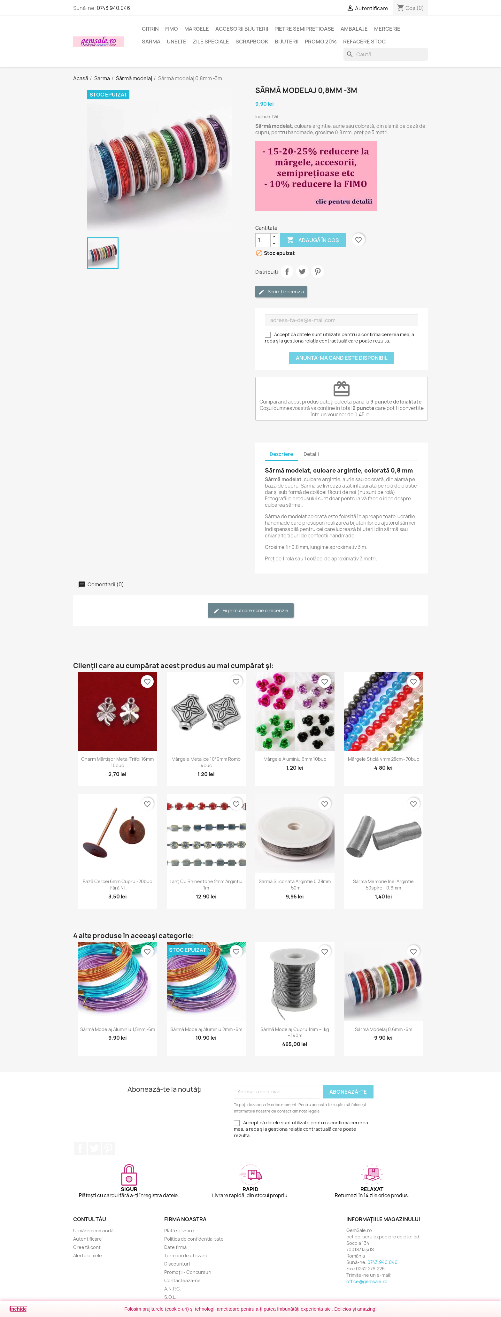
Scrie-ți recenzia (281, 292)
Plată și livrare (179, 1231)
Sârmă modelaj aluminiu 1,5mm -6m (117, 1029)
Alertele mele (87, 1255)
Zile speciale (211, 41)
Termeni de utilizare (185, 1255)
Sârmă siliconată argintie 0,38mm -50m (295, 884)
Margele (196, 28)
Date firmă (175, 1247)
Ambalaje (354, 28)
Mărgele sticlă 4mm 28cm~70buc (383, 759)
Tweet (302, 271)
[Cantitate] (263, 240)
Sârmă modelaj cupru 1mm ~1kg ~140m (294, 1032)
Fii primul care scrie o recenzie (250, 610)
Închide (18, 1309)
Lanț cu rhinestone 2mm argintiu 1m (206, 884)
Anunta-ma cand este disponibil (342, 357)
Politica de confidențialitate (194, 1239)
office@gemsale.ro (367, 1281)
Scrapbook (251, 41)
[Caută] (385, 54)
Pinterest (317, 271)
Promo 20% (321, 41)
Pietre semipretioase (304, 28)
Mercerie (387, 28)
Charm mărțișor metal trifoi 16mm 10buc (117, 762)
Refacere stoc (364, 41)
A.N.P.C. (172, 1289)
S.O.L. (170, 1297)
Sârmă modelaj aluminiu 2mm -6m (206, 1029)
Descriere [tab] (281, 454)
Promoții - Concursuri (187, 1272)
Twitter (94, 1148)
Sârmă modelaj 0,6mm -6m (383, 1029)
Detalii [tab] (311, 454)
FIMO (171, 28)
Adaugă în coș (313, 240)
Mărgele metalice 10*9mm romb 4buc (206, 762)
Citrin (150, 28)
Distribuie (287, 271)
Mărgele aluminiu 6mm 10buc (295, 759)
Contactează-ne (182, 1280)
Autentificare (87, 1239)
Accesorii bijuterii (241, 28)
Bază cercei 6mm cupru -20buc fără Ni (117, 884)
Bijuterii (286, 41)
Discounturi (177, 1264)
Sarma (151, 41)
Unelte (176, 41)
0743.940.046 (113, 8)
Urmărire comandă (93, 1231)
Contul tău (89, 1219)
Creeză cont (87, 1247)
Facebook (80, 1148)
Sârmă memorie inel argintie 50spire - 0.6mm (383, 884)
